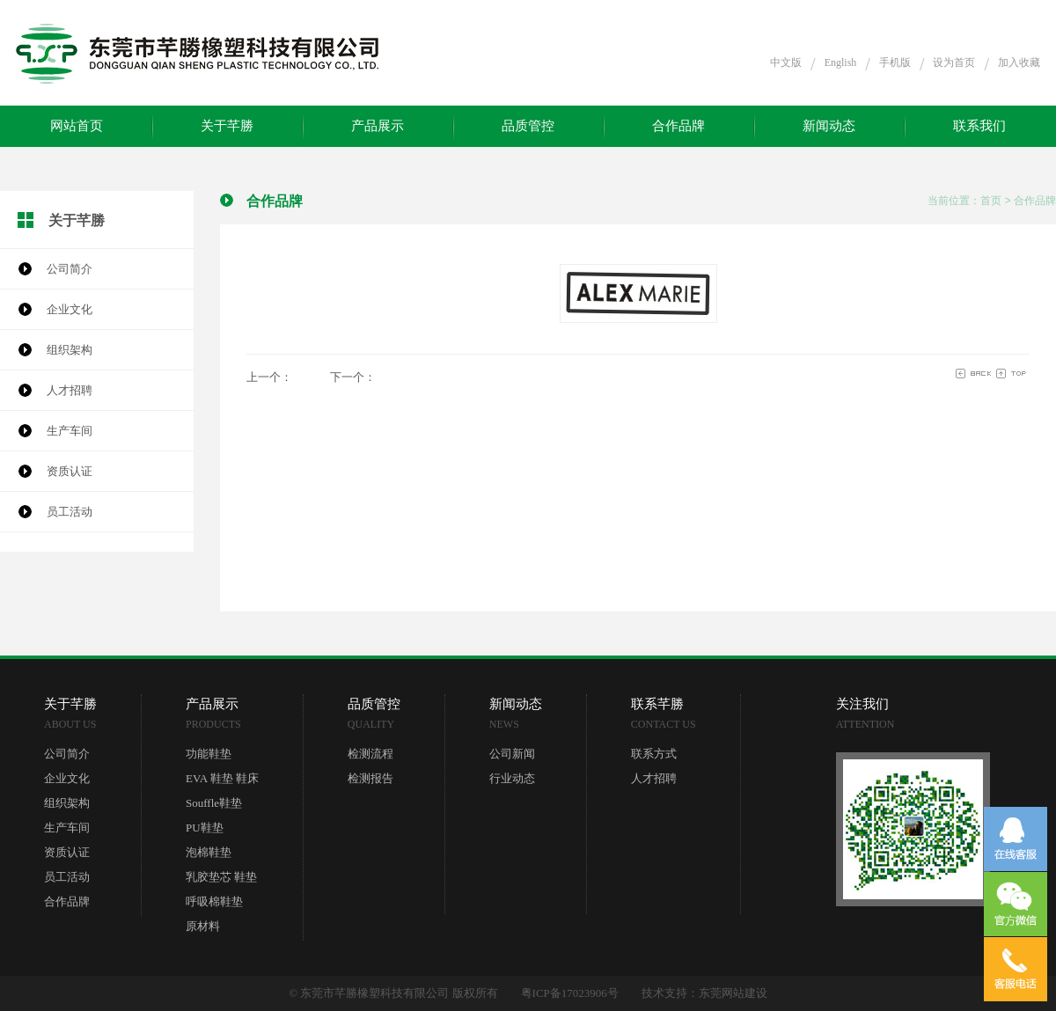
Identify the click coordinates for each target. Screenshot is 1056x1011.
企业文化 (69, 309)
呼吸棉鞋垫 (214, 901)
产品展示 (377, 126)
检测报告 (370, 778)
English (841, 62)
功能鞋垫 (208, 753)
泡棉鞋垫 (208, 852)
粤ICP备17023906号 (570, 993)
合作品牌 (678, 126)
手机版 (895, 62)
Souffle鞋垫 (214, 803)
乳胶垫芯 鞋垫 (221, 876)
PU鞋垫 (205, 827)
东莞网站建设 (733, 993)
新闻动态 (829, 126)
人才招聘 (69, 390)
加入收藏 (1019, 62)
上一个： (269, 377)
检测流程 (370, 753)
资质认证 (69, 471)
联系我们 (979, 126)
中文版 (786, 62)
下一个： (353, 377)
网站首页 (76, 126)
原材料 (203, 926)
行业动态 (512, 778)
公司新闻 (512, 753)
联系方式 (654, 753)
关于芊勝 (227, 126)
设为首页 (954, 62)
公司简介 (69, 268)
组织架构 (69, 349)
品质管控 (528, 126)
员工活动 (69, 511)
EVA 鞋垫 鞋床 (222, 778)
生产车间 (69, 430)
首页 (990, 200)
